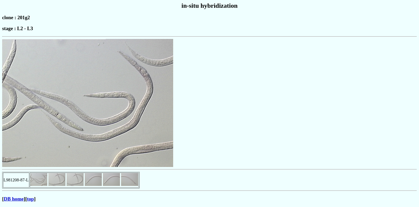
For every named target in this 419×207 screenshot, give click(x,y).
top (30, 199)
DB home (14, 199)
